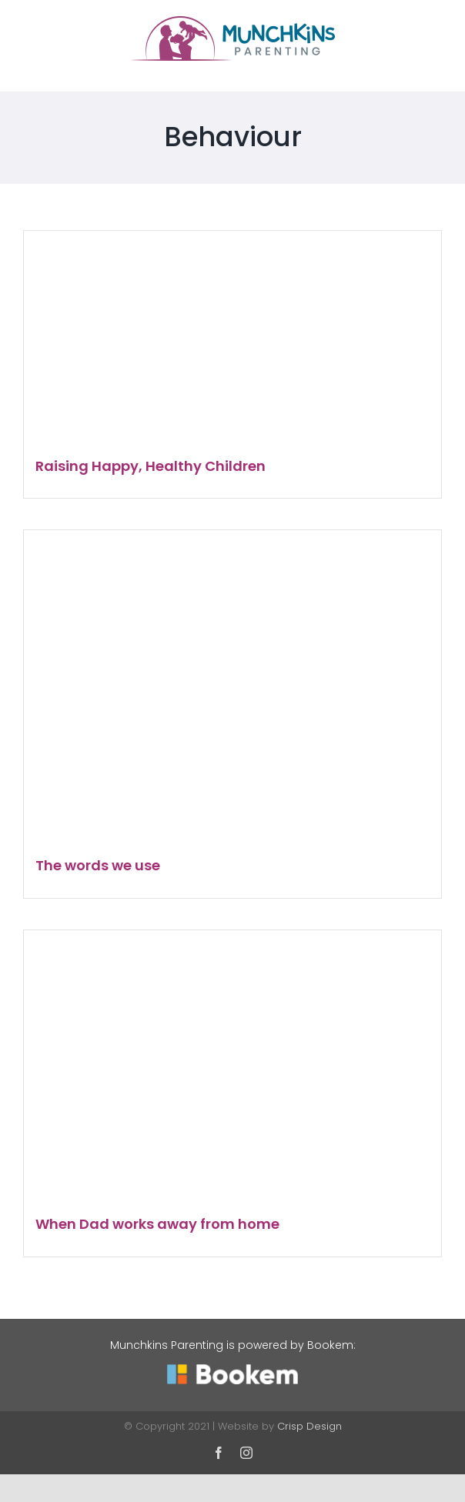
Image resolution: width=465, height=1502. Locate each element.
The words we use (97, 865)
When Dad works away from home (157, 1223)
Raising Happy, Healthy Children (150, 466)
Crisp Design (309, 1426)
